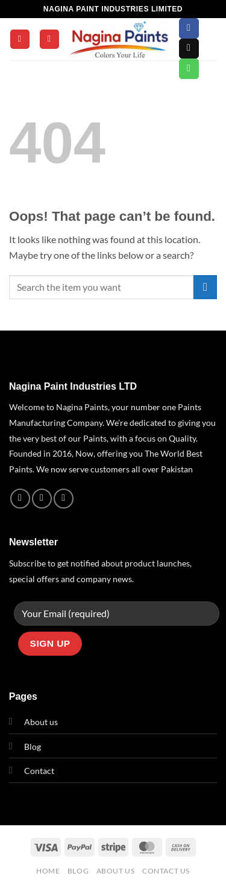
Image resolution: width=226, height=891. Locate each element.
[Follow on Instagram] (42, 499)
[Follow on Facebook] (189, 28)
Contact (39, 771)
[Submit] (205, 287)
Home (48, 870)
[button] (20, 39)
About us (41, 722)
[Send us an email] (189, 49)
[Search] (49, 39)
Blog (32, 746)
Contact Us (166, 870)
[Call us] (189, 69)
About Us (115, 870)
